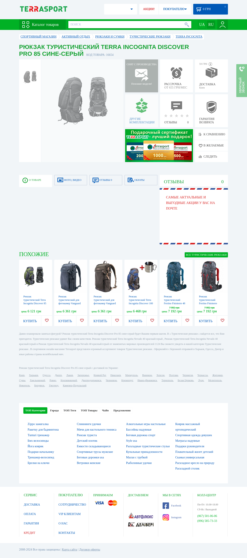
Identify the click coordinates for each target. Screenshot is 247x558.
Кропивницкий (69, 380)
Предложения (122, 410)
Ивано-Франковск (147, 380)
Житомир (217, 375)
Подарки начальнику (41, 451)
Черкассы (202, 375)
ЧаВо (105, 410)
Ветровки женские (88, 463)
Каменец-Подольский (74, 385)
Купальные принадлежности (144, 451)
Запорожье (83, 375)
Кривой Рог (100, 375)
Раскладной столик (187, 468)
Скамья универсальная (189, 457)
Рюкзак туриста (87, 435)
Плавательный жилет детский (194, 451)
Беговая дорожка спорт (141, 435)
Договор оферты (89, 549)
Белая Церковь (185, 380)
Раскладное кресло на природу (194, 463)
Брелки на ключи (38, 463)
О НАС (62, 523)
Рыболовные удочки (139, 463)
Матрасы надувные (187, 440)
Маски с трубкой (137, 457)
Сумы (22, 380)
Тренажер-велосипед (41, 457)
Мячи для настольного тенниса (97, 429)
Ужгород (53, 385)
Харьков (33, 375)
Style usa (131, 440)
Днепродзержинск (91, 380)
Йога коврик (35, 446)
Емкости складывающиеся (94, 446)
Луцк (201, 380)
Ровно (52, 380)
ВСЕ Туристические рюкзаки (206, 254)
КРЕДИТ (29, 532)
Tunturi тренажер (38, 435)
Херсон (160, 375)
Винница (147, 375)
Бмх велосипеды (38, 440)
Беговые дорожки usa (90, 457)
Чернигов (188, 375)
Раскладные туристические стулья (148, 446)
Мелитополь (215, 380)
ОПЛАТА (30, 514)
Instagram (172, 517)
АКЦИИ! (149, 9)
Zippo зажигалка (38, 424)
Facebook (172, 505)
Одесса (46, 375)
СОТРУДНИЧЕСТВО (72, 504)
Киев (21, 375)
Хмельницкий (37, 380)
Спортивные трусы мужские (95, 451)
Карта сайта (69, 549)
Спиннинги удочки (89, 424)
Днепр (58, 375)
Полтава (173, 375)
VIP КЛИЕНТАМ (69, 514)
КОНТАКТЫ (66, 532)
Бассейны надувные (139, 429)
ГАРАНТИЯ (31, 523)
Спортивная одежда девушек (193, 435)
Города (54, 410)
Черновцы (111, 380)
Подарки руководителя (189, 446)
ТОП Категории (35, 410)
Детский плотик (87, 440)
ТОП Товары (89, 410)
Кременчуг (127, 380)
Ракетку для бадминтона (43, 429)
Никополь (24, 385)
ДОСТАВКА (32, 504)
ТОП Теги (69, 410)
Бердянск (39, 385)
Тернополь (167, 380)
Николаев (115, 375)
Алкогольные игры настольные (146, 424)
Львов (69, 375)
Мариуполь (131, 375)
